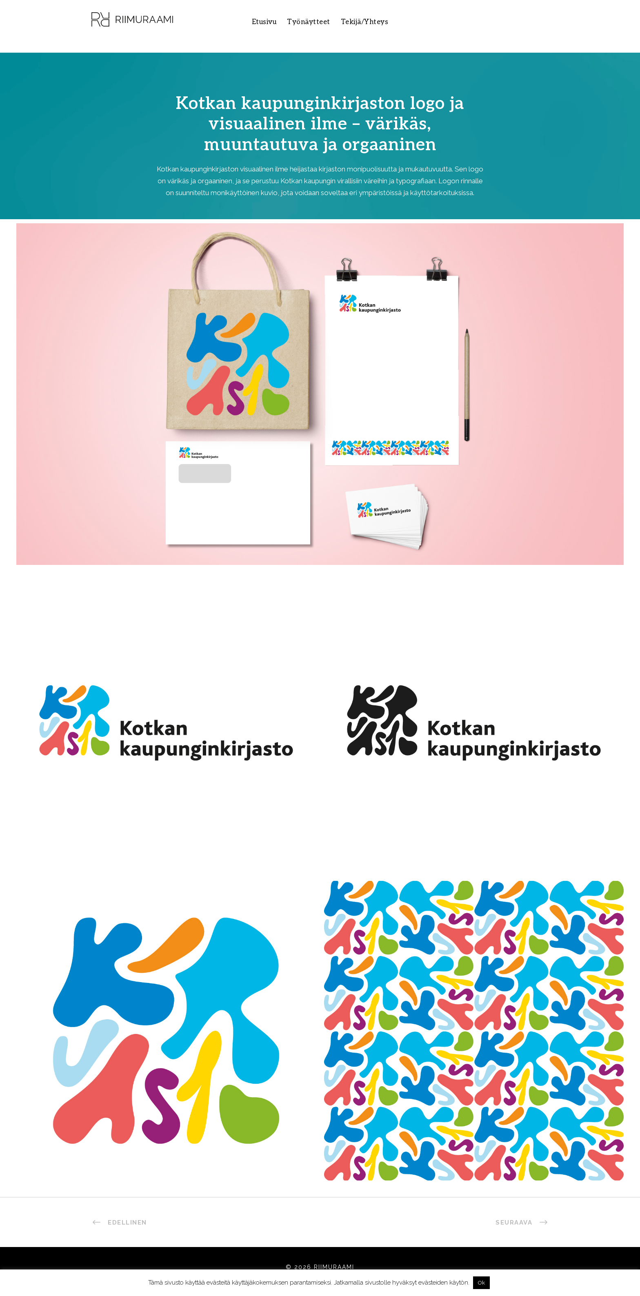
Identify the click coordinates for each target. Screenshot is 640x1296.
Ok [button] (481, 1283)
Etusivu (264, 22)
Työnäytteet (308, 22)
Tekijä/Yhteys (365, 22)
